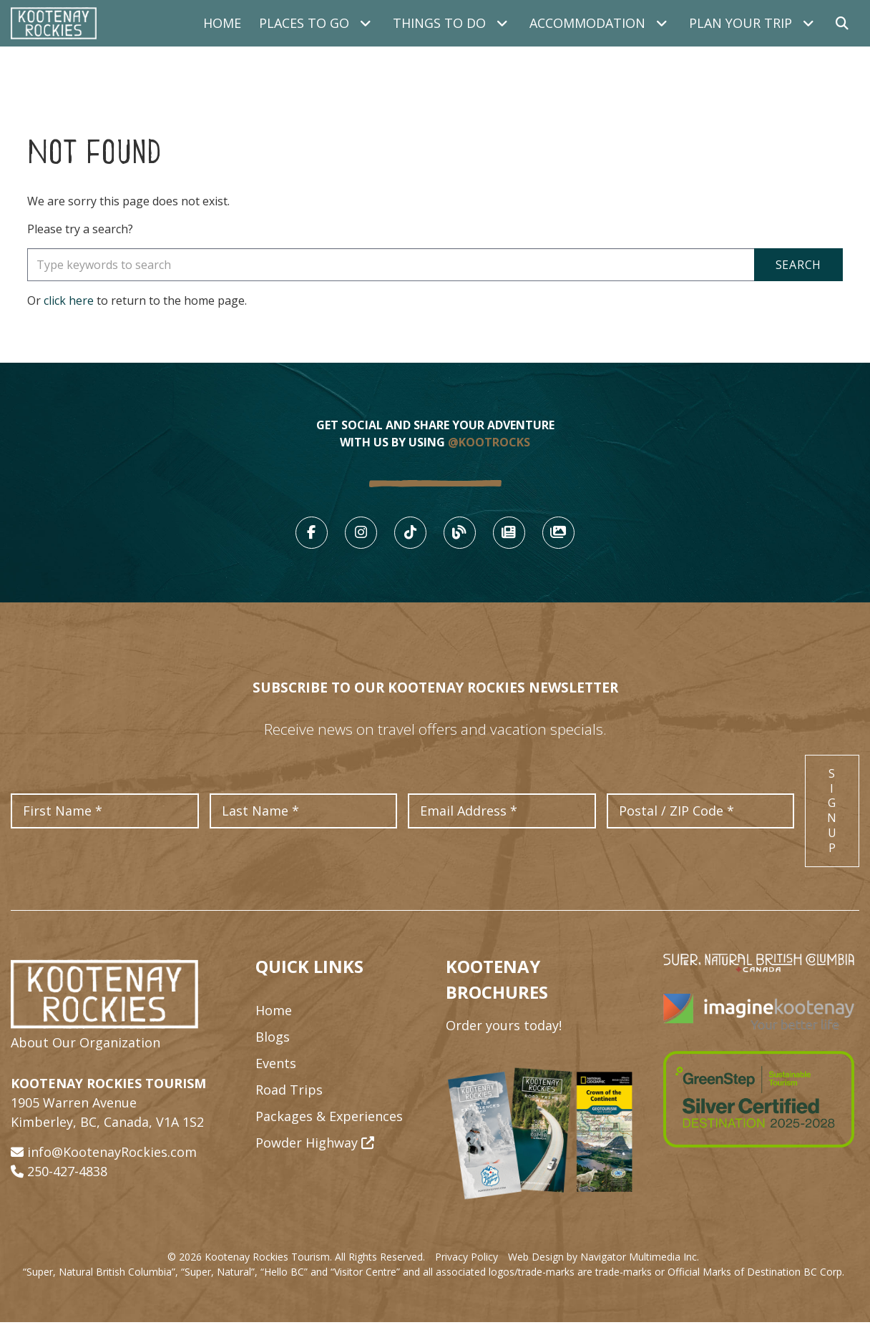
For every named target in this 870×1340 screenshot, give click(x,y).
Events (275, 1081)
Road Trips (289, 1107)
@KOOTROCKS (489, 442)
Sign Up (832, 828)
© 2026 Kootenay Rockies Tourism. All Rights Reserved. (296, 1274)
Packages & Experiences (329, 1134)
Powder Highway (314, 1160)
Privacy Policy (466, 1274)
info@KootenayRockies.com (112, 1169)
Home (222, 22)
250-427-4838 (67, 1189)
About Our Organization (85, 1060)
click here (69, 300)
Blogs (272, 1054)
